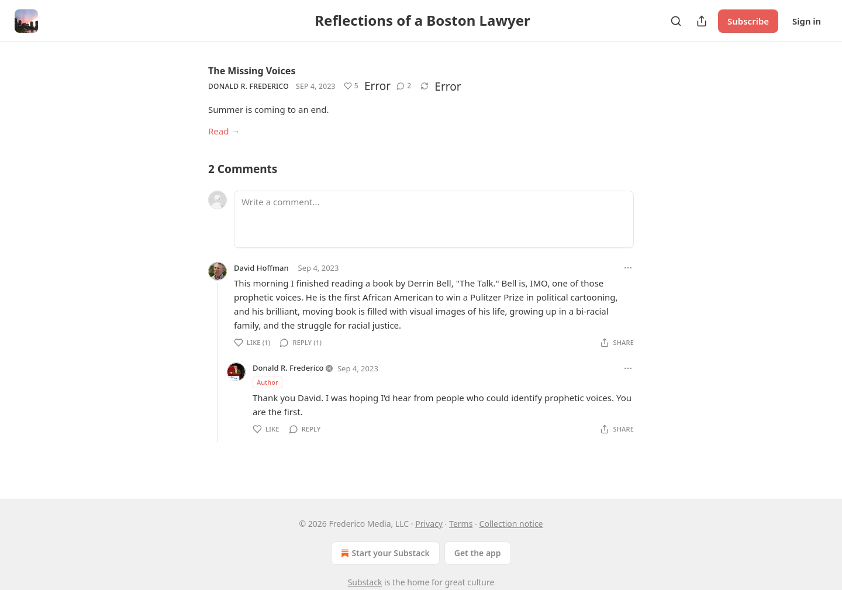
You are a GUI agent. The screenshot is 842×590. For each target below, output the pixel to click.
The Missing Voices (251, 70)
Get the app (477, 552)
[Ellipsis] (628, 267)
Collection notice (511, 523)
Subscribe (748, 21)
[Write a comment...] (434, 219)
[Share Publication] (701, 21)
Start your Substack (384, 553)
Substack (365, 582)
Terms (460, 523)
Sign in (806, 21)
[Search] (676, 21)
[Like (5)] (351, 86)
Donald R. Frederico (248, 86)
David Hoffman (261, 268)
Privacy (429, 523)
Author (267, 382)
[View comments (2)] (404, 86)
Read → (224, 131)
